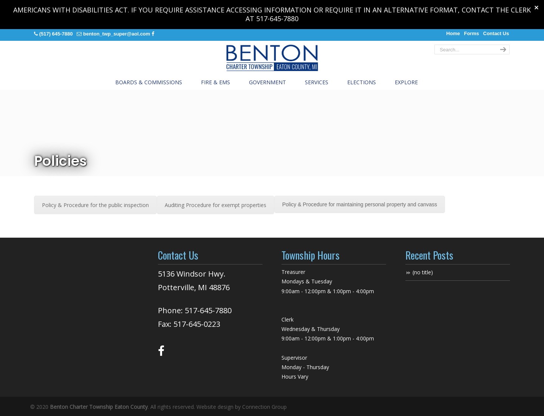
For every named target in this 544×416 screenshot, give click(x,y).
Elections (361, 82)
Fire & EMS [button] (215, 82)
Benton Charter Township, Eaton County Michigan (272, 58)
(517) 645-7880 (56, 34)
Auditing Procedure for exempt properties (215, 205)
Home (453, 33)
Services (316, 82)
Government (267, 82)
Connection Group (264, 406)
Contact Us (496, 33)
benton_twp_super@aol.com (116, 34)
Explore (406, 82)
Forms (471, 33)
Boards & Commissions (148, 82)
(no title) (423, 272)
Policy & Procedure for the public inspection (95, 205)
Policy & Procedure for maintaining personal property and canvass (359, 204)
